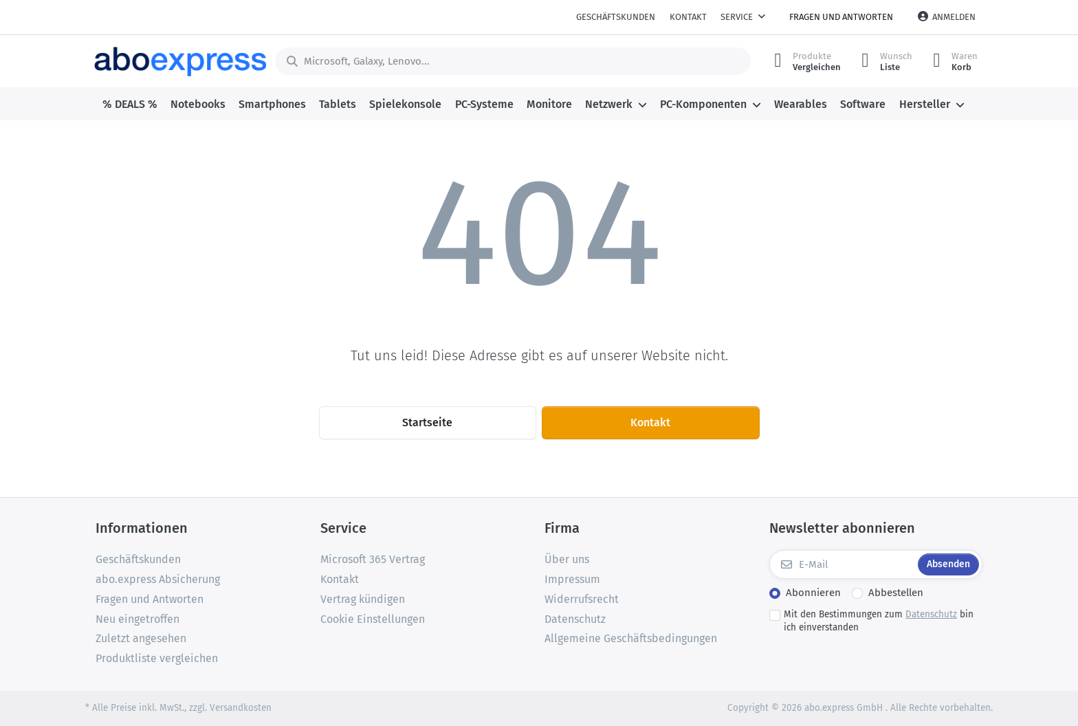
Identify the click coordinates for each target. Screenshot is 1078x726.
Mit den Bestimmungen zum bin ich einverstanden (879, 620)
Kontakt (688, 17)
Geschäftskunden (615, 17)
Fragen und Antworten (841, 17)
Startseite (427, 422)
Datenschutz (931, 614)
